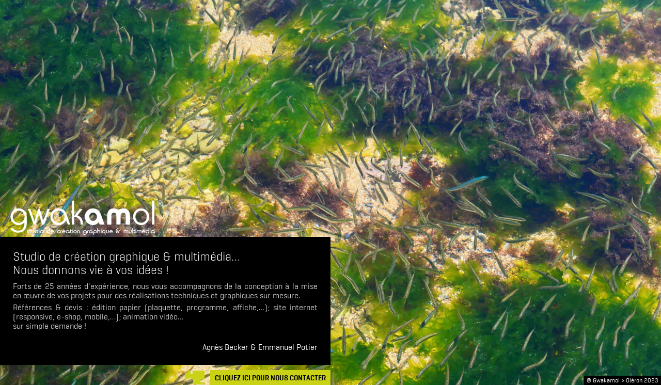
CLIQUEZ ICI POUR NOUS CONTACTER (270, 378)
